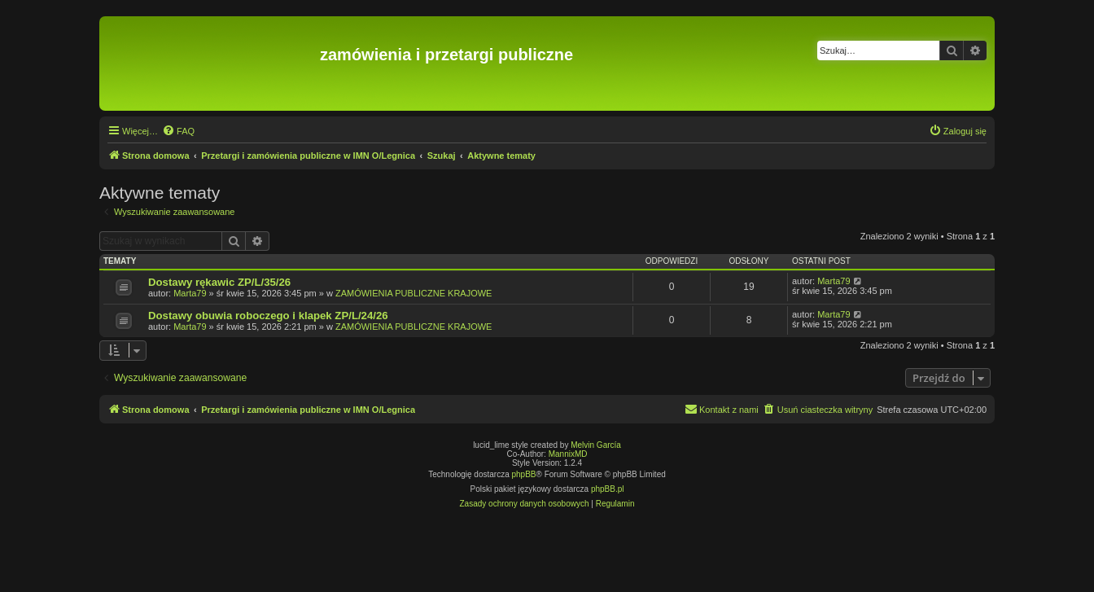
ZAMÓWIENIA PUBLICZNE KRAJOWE (413, 293)
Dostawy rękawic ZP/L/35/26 (219, 282)
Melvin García (596, 445)
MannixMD (568, 453)
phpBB (524, 474)
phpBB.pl (607, 489)
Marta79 (189, 293)
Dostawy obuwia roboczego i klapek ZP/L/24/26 (268, 315)
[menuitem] (178, 131)
